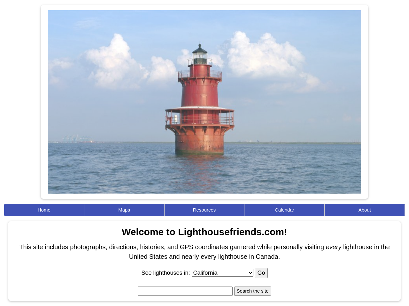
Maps (124, 210)
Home (44, 210)
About (365, 210)
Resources (204, 210)
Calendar (284, 210)
